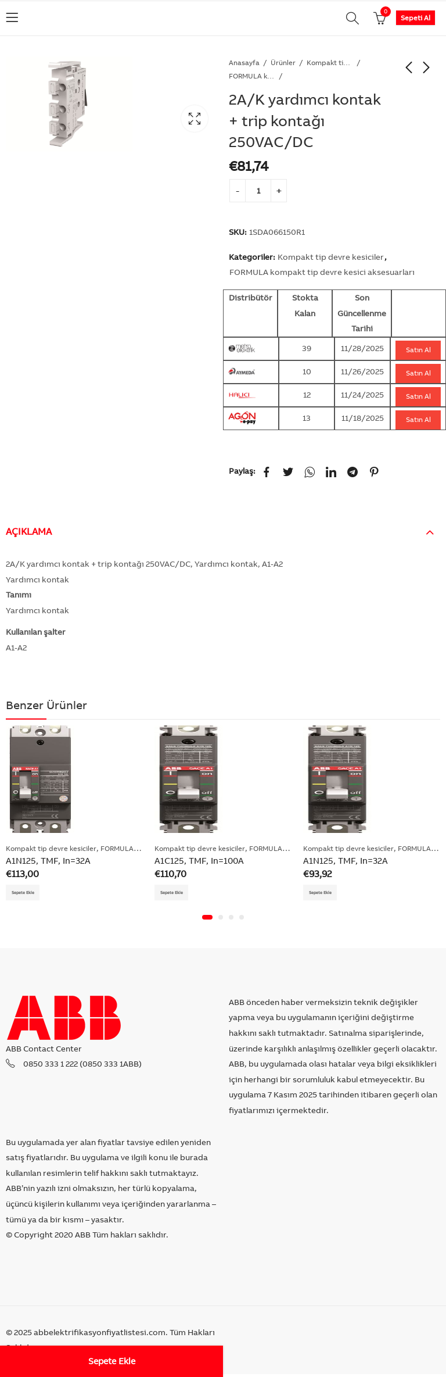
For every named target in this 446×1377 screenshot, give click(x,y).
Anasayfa (244, 62)
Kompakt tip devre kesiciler (330, 62)
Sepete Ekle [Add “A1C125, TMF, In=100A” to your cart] (177, 893)
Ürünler (283, 62)
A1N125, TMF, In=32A (48, 860)
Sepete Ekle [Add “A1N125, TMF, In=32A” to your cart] (28, 893)
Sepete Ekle (111, 1361)
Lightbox (194, 118)
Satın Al (418, 349)
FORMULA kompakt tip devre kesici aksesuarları (252, 75)
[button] (207, 920)
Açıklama (29, 531)
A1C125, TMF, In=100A (199, 860)
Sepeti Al (415, 17)
